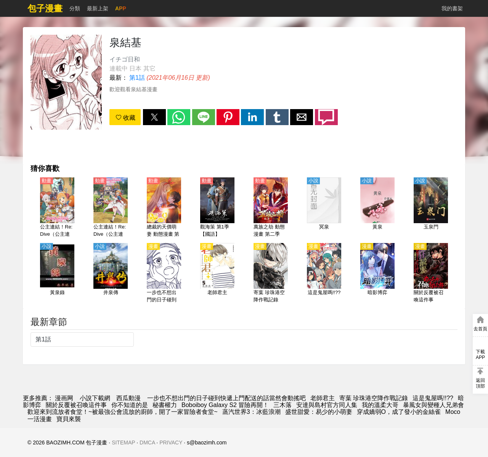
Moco (452, 412)
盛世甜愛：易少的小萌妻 (318, 412)
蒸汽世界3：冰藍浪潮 (251, 412)
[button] (154, 117)
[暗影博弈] (377, 273)
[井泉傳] (110, 273)
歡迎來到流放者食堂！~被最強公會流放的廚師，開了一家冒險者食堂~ (122, 412)
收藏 (125, 117)
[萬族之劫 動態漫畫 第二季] (271, 207)
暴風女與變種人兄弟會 (433, 405)
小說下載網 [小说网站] (95, 398)
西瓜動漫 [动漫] (128, 398)
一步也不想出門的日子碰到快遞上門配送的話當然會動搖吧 (226, 398)
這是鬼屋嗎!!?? (433, 398)
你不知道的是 (129, 405)
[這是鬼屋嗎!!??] (324, 273)
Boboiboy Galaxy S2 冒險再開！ (225, 405)
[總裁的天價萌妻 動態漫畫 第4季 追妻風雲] (164, 207)
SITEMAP (123, 442)
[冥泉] (324, 207)
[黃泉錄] (57, 273)
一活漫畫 (39, 419)
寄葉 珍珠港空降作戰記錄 (373, 398)
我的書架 (452, 8)
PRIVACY (170, 442)
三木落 (282, 405)
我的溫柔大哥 (380, 405)
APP (120, 8)
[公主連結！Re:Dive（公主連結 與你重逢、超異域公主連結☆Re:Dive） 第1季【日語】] (57, 207)
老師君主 (322, 398)
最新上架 (97, 8)
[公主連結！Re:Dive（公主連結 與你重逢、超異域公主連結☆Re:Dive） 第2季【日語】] (110, 207)
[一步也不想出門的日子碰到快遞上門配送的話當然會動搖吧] (164, 273)
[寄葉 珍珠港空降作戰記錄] (271, 273)
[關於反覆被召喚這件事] (431, 273)
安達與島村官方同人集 (326, 405)
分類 (74, 8)
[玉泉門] (431, 207)
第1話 (137, 77)
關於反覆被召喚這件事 (76, 405)
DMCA (147, 442)
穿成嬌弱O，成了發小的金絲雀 (399, 412)
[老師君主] (217, 273)
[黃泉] (377, 207)
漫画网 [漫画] (64, 398)
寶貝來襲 (68, 419)
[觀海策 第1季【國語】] (217, 207)
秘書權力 (164, 405)
